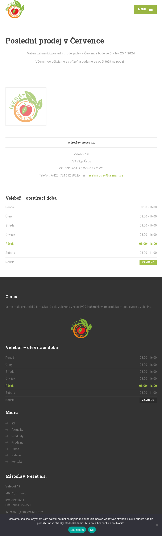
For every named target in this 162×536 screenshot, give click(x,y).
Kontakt (17, 461)
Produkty (18, 436)
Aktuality (17, 429)
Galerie (16, 455)
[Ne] (157, 525)
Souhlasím (77, 529)
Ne (92, 529)
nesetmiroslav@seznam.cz (105, 175)
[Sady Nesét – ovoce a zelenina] (14, 9)
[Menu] (145, 9)
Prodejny (17, 442)
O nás (15, 449)
